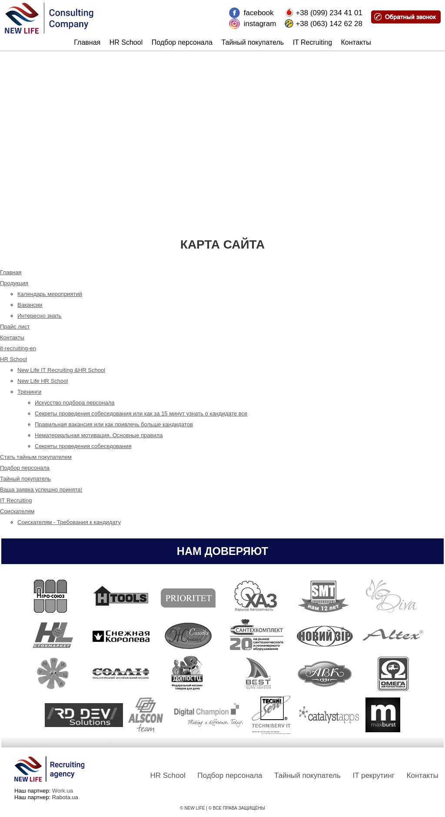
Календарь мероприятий (49, 294)
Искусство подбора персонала (75, 402)
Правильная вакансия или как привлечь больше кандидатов (114, 424)
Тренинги (29, 392)
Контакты (356, 42)
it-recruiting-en (18, 348)
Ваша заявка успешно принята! (41, 489)
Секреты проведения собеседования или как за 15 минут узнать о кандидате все (141, 413)
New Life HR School (42, 381)
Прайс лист (15, 326)
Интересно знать (39, 315)
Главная (87, 42)
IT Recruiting (312, 42)
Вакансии (29, 305)
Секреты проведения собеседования (83, 446)
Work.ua (62, 790)
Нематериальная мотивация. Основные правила (99, 435)
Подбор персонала (182, 42)
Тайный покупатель (252, 42)
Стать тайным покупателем (36, 457)
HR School (126, 42)
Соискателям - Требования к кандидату (69, 522)
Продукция (14, 283)
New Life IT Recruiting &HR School (61, 370)
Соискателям (17, 511)
